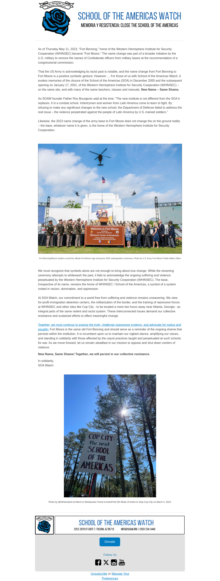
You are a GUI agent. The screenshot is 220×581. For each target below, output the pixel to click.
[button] (110, 541)
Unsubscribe (99, 573)
